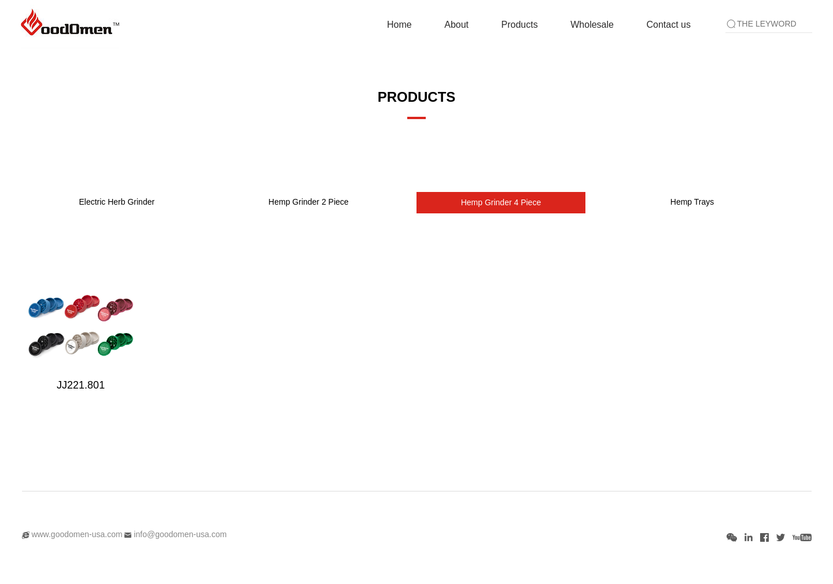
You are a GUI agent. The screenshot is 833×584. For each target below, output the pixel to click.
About (456, 24)
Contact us (668, 24)
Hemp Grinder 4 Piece (501, 202)
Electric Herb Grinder (116, 201)
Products (520, 24)
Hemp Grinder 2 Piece (308, 201)
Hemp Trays (692, 201)
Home (399, 24)
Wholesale (592, 24)
